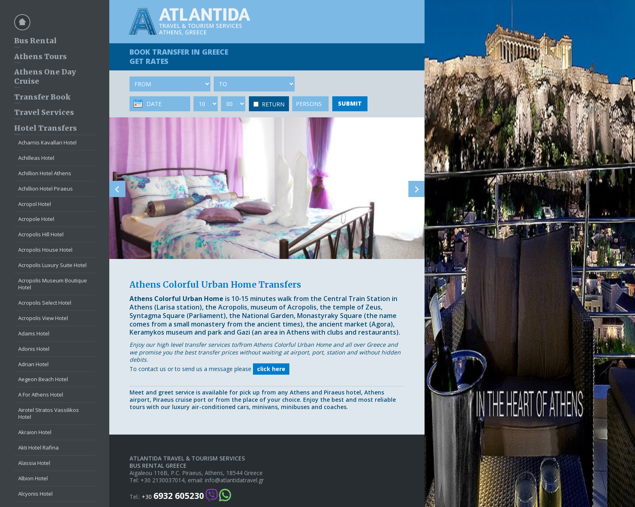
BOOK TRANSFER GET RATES (179, 56)
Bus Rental (35, 40)
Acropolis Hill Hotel (41, 234)
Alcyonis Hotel (35, 493)
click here (271, 369)
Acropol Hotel (34, 204)
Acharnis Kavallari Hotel (47, 142)
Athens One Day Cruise (45, 76)
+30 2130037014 (162, 480)
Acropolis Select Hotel (44, 302)
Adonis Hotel (33, 348)
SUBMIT (350, 103)
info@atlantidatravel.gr (234, 480)
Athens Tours (40, 56)
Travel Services (44, 112)
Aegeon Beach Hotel (43, 379)
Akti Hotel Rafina (38, 447)
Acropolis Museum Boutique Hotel (52, 284)
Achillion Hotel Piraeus (45, 188)
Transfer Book (42, 97)
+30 (173, 495)
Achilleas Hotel (36, 157)
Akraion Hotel (34, 432)
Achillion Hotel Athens (44, 173)
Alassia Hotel (34, 463)
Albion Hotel (33, 478)
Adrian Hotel (33, 364)
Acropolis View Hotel (43, 318)
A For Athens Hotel (40, 394)
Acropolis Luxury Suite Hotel (52, 265)
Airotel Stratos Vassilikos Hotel (48, 413)
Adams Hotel (33, 333)
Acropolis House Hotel (45, 249)
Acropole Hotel (36, 219)
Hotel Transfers (45, 128)
